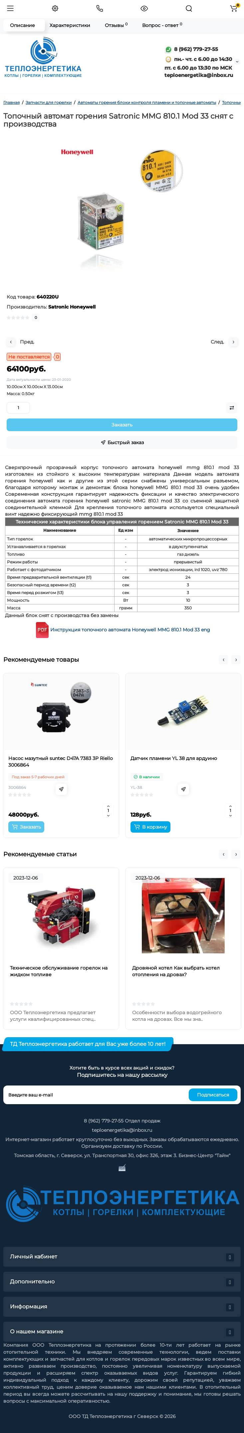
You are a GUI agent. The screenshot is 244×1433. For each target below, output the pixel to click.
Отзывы (116, 25)
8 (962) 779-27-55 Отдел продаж (122, 1121)
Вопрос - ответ (162, 25)
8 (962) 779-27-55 (191, 49)
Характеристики (70, 25)
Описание (22, 25)
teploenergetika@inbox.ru (122, 1130)
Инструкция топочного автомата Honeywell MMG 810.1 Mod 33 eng (130, 629)
